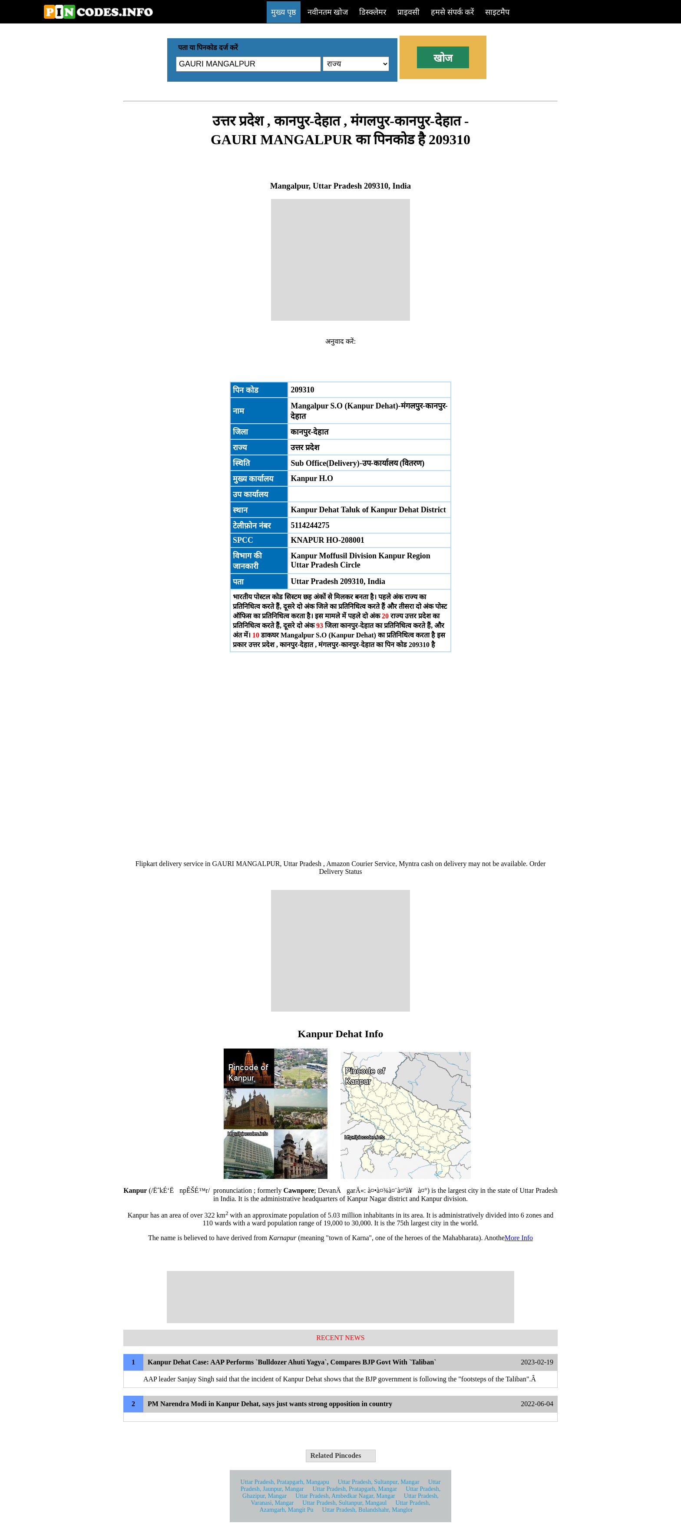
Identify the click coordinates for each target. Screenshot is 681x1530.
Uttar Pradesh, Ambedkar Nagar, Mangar (345, 1496)
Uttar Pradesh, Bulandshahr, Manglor (367, 1510)
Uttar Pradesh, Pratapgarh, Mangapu (285, 1482)
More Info (519, 1237)
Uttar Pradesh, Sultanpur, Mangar (379, 1482)
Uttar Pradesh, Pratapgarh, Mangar (354, 1489)
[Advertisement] (340, 260)
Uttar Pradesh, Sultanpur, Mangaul (344, 1503)
